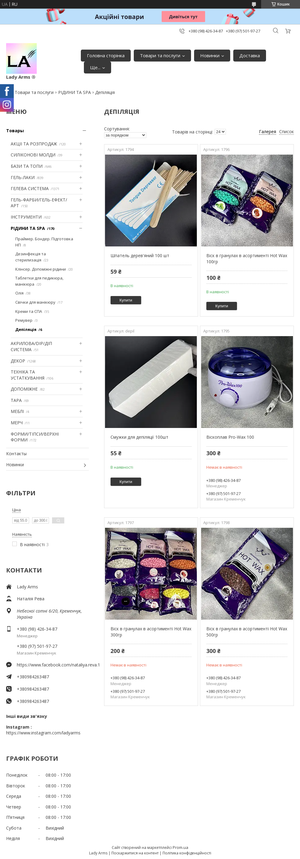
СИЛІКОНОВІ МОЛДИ (33, 155)
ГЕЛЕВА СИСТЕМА (30, 188)
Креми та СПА (28, 311)
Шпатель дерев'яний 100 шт (140, 255)
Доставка (249, 55)
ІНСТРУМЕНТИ (26, 217)
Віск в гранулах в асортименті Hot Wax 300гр (151, 632)
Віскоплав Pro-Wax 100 (230, 437)
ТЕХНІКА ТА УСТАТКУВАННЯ (27, 375)
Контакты (16, 453)
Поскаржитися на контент (135, 853)
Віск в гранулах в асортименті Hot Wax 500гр (246, 632)
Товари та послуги (160, 55)
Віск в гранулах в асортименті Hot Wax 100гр (246, 258)
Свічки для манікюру (35, 302)
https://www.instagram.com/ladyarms (43, 733)
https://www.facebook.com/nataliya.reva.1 (53, 665)
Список (286, 131)
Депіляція (25, 329)
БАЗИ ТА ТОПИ (27, 166)
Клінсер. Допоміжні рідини (40, 269)
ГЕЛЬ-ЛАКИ (23, 177)
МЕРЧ (17, 423)
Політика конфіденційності (187, 853)
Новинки (209, 55)
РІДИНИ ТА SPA (74, 92)
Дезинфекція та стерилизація (30, 257)
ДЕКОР (18, 361)
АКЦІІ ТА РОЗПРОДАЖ (34, 144)
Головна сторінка (106, 55)
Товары (15, 130)
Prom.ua (180, 847)
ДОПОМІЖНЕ (24, 389)
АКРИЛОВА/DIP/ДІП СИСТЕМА (31, 346)
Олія (19, 293)
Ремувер (23, 320)
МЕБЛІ (17, 411)
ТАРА (16, 400)
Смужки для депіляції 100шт (139, 437)
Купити (125, 300)
